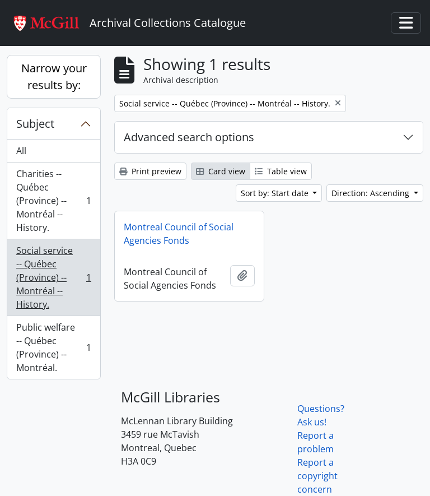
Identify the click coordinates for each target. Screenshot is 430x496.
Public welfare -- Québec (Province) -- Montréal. (53, 347)
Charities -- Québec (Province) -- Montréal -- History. (53, 201)
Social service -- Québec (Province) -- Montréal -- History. (53, 277)
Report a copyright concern (317, 475)
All (21, 151)
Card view (220, 171)
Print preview (150, 171)
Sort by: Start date (276, 193)
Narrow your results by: (54, 76)
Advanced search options (189, 137)
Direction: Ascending (371, 193)
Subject (35, 123)
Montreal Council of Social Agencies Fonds (178, 234)
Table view (281, 171)
